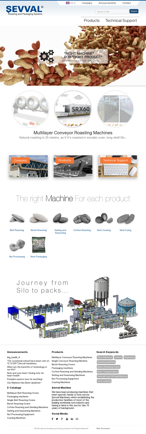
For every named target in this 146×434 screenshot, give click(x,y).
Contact (126, 3)
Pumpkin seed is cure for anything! (24, 379)
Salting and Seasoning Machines (68, 375)
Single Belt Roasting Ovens (21, 400)
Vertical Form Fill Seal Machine (112, 376)
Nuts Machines (105, 357)
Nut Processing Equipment (65, 378)
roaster (118, 357)
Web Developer (103, 428)
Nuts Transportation (108, 371)
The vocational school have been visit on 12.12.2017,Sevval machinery (28, 362)
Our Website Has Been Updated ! (24, 382)
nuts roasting (104, 381)
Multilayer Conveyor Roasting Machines (73, 132)
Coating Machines (61, 382)
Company (87, 3)
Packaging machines (62, 368)
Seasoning (129, 357)
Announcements (107, 3)
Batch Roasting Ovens (63, 364)
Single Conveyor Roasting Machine (69, 361)
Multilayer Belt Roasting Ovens (23, 393)
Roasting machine (106, 362)
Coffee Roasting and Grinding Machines (72, 371)
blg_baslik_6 (13, 357)
